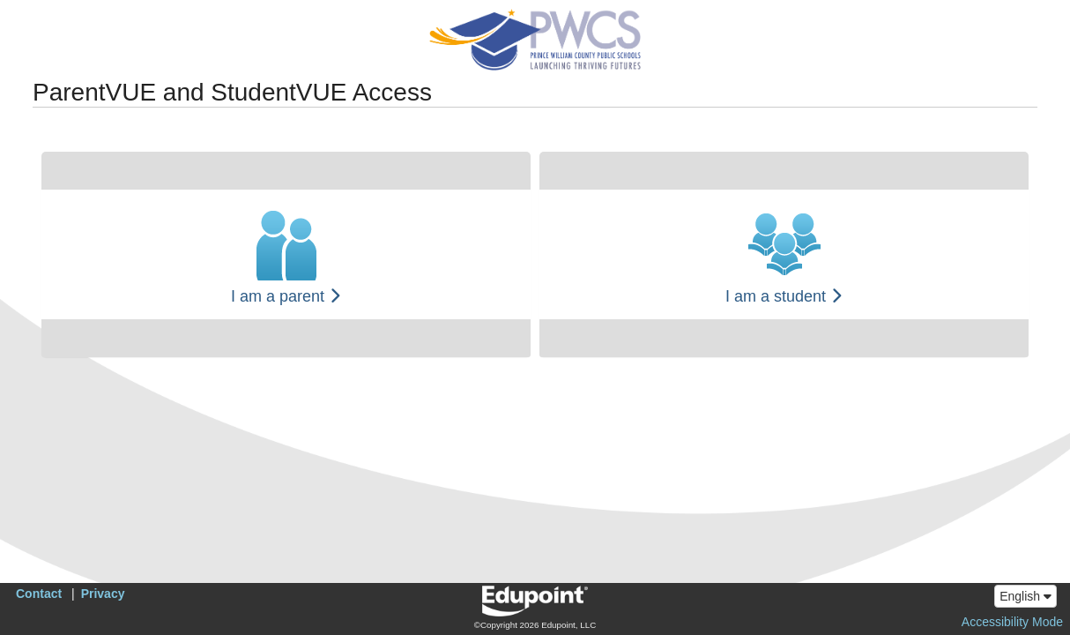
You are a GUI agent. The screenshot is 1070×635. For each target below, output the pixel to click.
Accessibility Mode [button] (1012, 622)
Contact (39, 593)
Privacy (103, 593)
